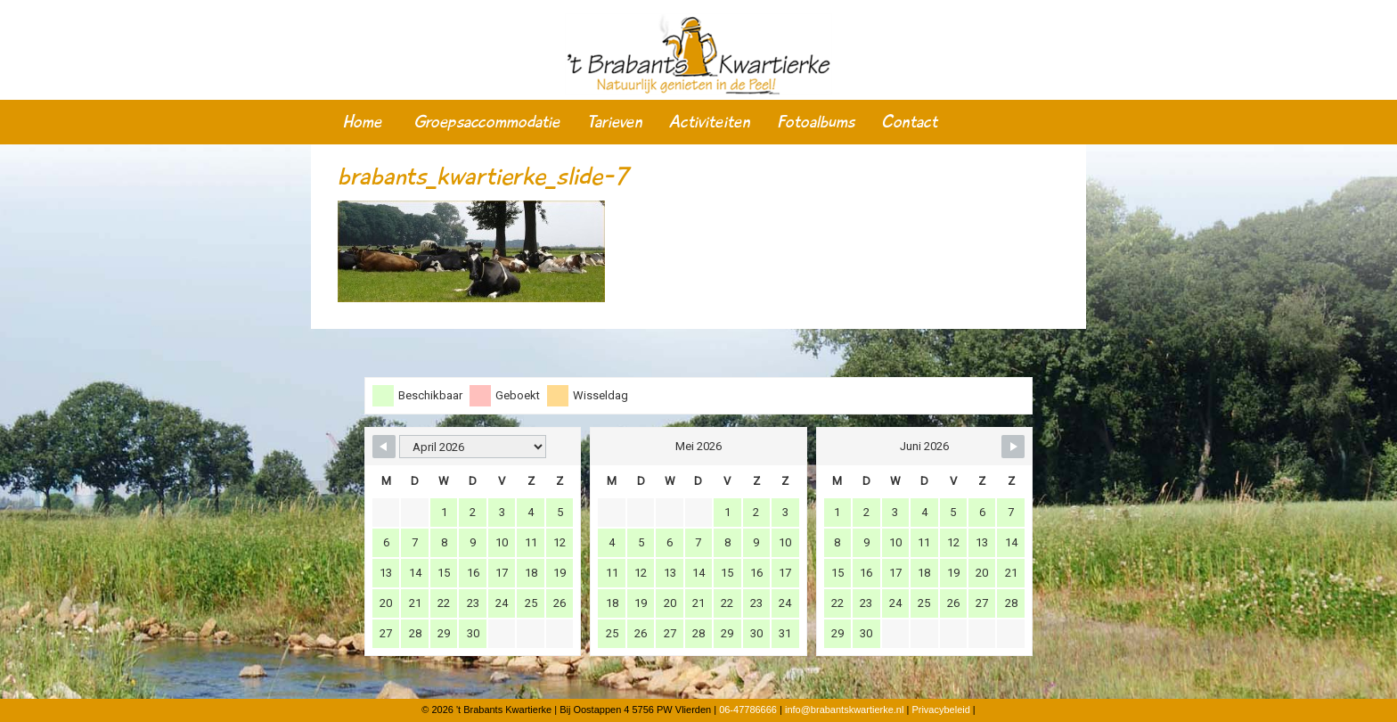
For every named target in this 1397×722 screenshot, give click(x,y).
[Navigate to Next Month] (1013, 446)
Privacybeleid (940, 709)
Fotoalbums (815, 122)
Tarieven (614, 122)
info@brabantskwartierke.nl (844, 709)
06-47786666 (748, 709)
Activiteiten (709, 122)
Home (362, 122)
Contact (909, 122)
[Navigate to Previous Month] (384, 446)
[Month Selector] (472, 446)
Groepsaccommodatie (486, 122)
